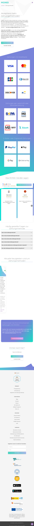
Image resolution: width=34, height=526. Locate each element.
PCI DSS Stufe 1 (17, 435)
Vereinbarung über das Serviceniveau (17, 437)
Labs (17, 423)
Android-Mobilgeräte (10, 332)
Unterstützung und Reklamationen (17, 433)
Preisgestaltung (17, 388)
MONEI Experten (17, 421)
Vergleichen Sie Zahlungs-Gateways (17, 392)
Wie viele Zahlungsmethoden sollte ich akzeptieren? (17, 248)
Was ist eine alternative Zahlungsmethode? (17, 238)
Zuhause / (3, 5)
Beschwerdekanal (17, 439)
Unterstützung (17, 390)
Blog (17, 399)
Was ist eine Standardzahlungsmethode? (17, 235)
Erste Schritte (17, 419)
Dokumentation (17, 415)
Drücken (17, 401)
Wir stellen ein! (17, 405)
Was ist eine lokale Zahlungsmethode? (17, 241)
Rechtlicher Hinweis (17, 430)
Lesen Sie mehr (4, 310)
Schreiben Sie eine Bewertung (24, 184)
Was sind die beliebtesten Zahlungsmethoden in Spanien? (17, 245)
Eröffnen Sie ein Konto (7, 42)
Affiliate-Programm (17, 407)
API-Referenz (17, 417)
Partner (17, 403)
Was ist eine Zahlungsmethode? (17, 232)
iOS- (28, 331)
